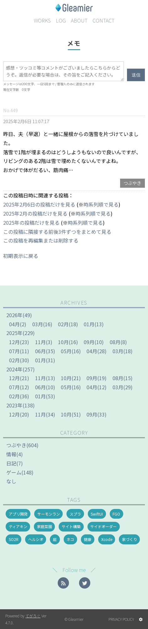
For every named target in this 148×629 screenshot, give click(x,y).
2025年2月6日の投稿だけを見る (39, 204)
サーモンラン (48, 513)
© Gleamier (74, 619)
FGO (116, 513)
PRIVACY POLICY (121, 619)
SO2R (13, 539)
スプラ (75, 513)
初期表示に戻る (20, 255)
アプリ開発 (18, 513)
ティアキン (18, 526)
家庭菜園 (44, 526)
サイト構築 (71, 526)
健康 (87, 539)
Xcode (106, 539)
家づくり (129, 539)
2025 (14, 333)
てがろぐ (32, 615)
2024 (14, 369)
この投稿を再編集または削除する (40, 240)
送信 (136, 74)
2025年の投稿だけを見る (31, 222)
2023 (14, 405)
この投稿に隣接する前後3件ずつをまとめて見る (57, 231)
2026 (14, 315)
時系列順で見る (101, 204)
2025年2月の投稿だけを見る (35, 213)
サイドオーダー (103, 526)
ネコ (70, 539)
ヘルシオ (35, 539)
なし (11, 481)
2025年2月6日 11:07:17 (26, 121)
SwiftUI (97, 513)
